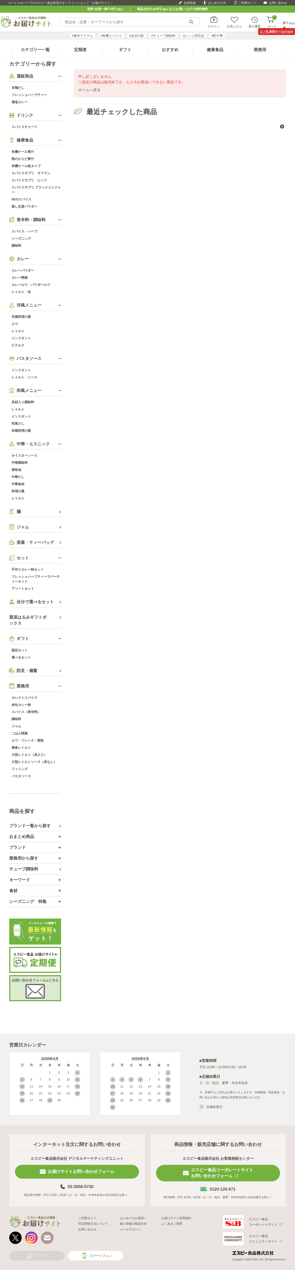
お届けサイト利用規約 (176, 1218)
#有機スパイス (111, 36)
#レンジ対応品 (193, 36)
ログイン (214, 26)
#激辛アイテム (82, 36)
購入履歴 (255, 26)
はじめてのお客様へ (133, 1218)
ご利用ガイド (248, 3)
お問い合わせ (278, 3)
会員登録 (190, 3)
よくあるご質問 (171, 1223)
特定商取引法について (93, 1223)
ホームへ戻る (89, 90)
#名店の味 (136, 36)
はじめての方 (217, 3)
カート (272, 22)
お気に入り (234, 26)
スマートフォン (100, 1256)
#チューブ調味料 (163, 36)
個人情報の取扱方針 (133, 1223)
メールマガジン (130, 1229)
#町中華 (217, 36)
